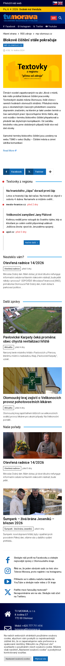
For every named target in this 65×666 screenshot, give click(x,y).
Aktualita (8, 347)
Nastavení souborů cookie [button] (18, 659)
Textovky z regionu (19, 181)
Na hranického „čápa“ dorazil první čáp (30, 190)
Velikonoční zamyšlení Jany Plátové (28, 214)
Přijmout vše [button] (40, 659)
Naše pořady (12, 427)
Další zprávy (11, 301)
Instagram (25, 26)
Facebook (10, 26)
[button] (60, 18)
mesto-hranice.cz (16, 204)
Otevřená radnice (12, 269)
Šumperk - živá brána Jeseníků (18, 529)
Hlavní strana (9, 33)
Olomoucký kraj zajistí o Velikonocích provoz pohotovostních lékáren (32, 400)
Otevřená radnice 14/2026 (23, 263)
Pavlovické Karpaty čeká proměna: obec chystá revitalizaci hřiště (29, 339)
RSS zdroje (26, 33)
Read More (8, 150)
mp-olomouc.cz (44, 33)
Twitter (39, 26)
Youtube (52, 26)
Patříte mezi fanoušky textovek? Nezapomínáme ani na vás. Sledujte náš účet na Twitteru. (37, 593)
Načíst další (31, 242)
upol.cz (10, 232)
